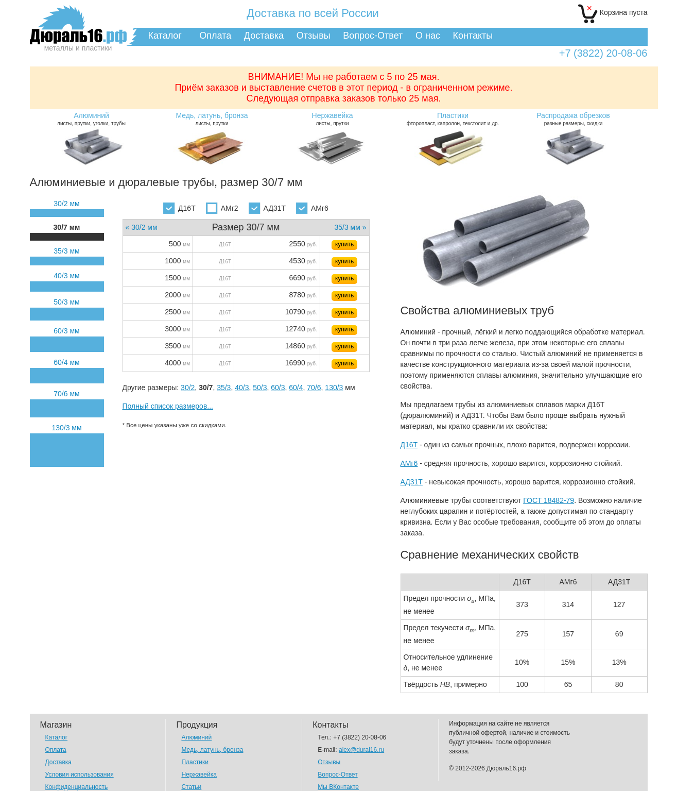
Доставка (264, 35)
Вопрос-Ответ (373, 35)
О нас (427, 35)
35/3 (224, 387)
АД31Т (267, 208)
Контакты (473, 35)
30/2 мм (66, 203)
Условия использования (79, 774)
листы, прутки (212, 118)
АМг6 (312, 208)
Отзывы (314, 35)
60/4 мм (66, 362)
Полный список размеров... (168, 406)
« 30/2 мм (142, 227)
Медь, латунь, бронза (212, 749)
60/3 (278, 387)
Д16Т (179, 208)
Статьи (191, 786)
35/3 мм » (350, 227)
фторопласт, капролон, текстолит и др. (453, 118)
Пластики (194, 762)
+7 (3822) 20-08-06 (603, 53)
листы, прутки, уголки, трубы (91, 118)
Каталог (165, 35)
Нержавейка (199, 774)
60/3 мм (66, 331)
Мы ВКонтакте (338, 786)
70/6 (314, 387)
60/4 (296, 387)
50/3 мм (66, 302)
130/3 (334, 387)
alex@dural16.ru (361, 749)
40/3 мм (66, 276)
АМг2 (222, 208)
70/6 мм (66, 394)
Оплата (215, 35)
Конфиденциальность (76, 786)
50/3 (260, 387)
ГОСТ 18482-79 (548, 500)
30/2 (188, 387)
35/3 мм (66, 251)
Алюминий (196, 737)
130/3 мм (66, 428)
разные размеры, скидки (573, 118)
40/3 (242, 387)
